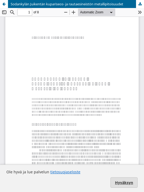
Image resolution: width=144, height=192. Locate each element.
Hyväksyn (124, 182)
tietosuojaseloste (65, 171)
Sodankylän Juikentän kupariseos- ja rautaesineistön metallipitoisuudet (67, 4)
